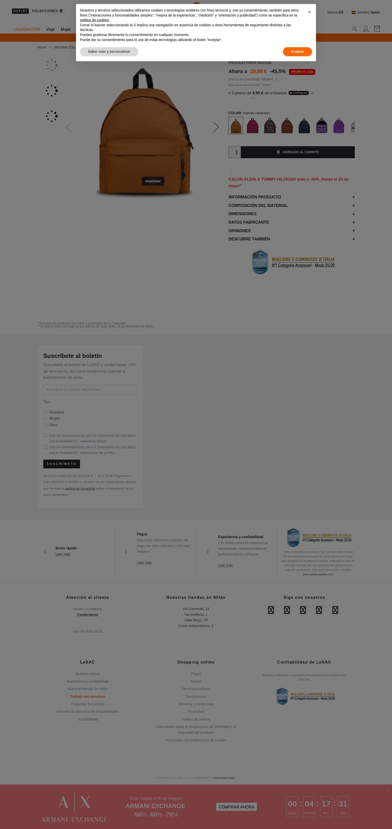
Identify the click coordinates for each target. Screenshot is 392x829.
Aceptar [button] (297, 51)
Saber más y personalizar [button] (109, 51)
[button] (310, 12)
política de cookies (94, 20)
